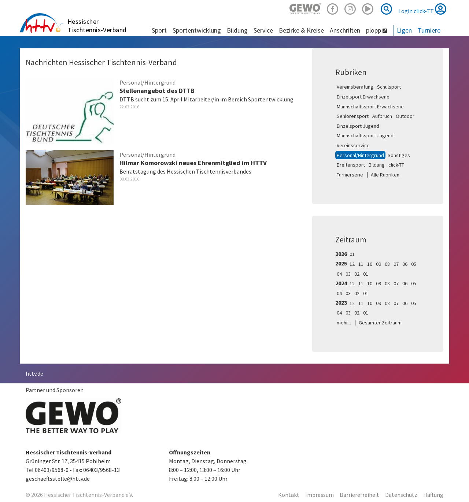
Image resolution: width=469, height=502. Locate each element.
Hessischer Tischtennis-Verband (97, 25)
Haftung (433, 494)
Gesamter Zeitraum (380, 322)
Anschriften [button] (345, 30)
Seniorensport (353, 116)
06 (404, 264)
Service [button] (263, 30)
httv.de (34, 373)
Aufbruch (382, 116)
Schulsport (389, 86)
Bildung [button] (237, 30)
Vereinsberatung (355, 86)
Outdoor (405, 116)
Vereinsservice (353, 145)
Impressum (319, 494)
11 (360, 264)
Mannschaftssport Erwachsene (370, 106)
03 (348, 274)
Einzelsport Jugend (358, 126)
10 (369, 264)
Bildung (377, 164)
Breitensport (351, 164)
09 (378, 264)
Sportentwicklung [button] (197, 30)
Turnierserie (350, 174)
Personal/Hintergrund (360, 155)
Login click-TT (422, 9)
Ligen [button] (404, 30)
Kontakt (288, 494)
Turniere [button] (429, 30)
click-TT (396, 164)
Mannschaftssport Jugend (365, 135)
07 (396, 264)
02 (356, 274)
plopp (376, 30)
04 (339, 274)
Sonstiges (399, 155)
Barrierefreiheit (359, 494)
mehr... (344, 322)
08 (387, 264)
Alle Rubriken (385, 174)
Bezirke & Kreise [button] (301, 30)
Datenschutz (401, 494)
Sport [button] (159, 30)
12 (352, 264)
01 (352, 254)
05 (413, 264)
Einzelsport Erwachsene (363, 96)
